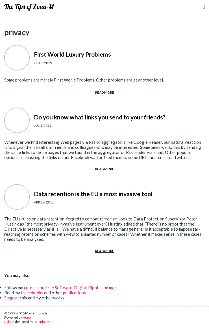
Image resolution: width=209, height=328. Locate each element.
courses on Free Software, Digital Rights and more (71, 287)
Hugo (27, 317)
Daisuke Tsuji (43, 322)
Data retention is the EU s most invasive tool (93, 193)
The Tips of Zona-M (29, 6)
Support (11, 297)
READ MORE (104, 92)
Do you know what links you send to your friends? (100, 117)
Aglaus (9, 322)
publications (74, 292)
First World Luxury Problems (72, 54)
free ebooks (32, 292)
